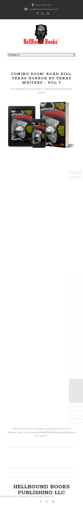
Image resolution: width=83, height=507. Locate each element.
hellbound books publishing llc (41, 490)
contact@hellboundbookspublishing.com (43, 9)
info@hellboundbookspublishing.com (56, 432)
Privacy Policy (18, 496)
